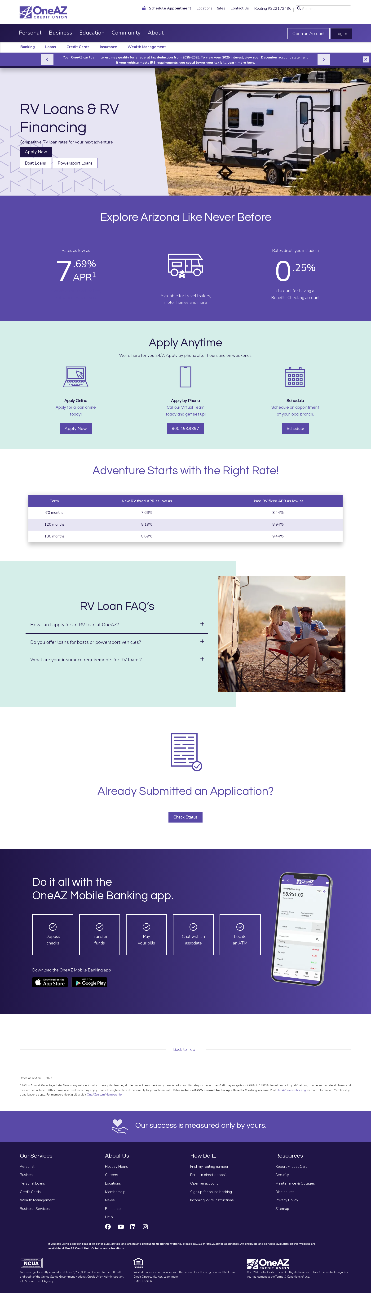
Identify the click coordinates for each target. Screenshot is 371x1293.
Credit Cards (77, 46)
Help (109, 1217)
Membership (115, 1192)
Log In (341, 33)
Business (60, 32)
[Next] (324, 59)
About (155, 32)
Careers (111, 1174)
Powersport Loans (75, 163)
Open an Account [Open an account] (308, 33)
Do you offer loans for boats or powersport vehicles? (85, 642)
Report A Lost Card (291, 1166)
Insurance (108, 46)
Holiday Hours (116, 1166)
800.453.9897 (185, 428)
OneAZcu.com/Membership (104, 1094)
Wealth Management (147, 46)
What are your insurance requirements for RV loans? (86, 660)
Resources (114, 1208)
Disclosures (285, 1192)
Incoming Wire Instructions (212, 1200)
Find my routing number (209, 1166)
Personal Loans (32, 1183)
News (110, 1200)
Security (282, 1174)
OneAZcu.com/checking (291, 1090)
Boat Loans (35, 163)
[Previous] (47, 59)
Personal (30, 32)
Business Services (35, 1208)
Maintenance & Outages (295, 1183)
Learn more (170, 1277)
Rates (220, 8)
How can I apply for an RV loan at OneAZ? (74, 625)
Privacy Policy (286, 1200)
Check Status (185, 817)
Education (92, 32)
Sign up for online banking (211, 1192)
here (250, 62)
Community (126, 32)
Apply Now (36, 152)
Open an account (204, 1183)
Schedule (295, 428)
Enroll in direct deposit (208, 1174)
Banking (27, 46)
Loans (50, 46)
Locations (204, 8)
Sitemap (282, 1208)
